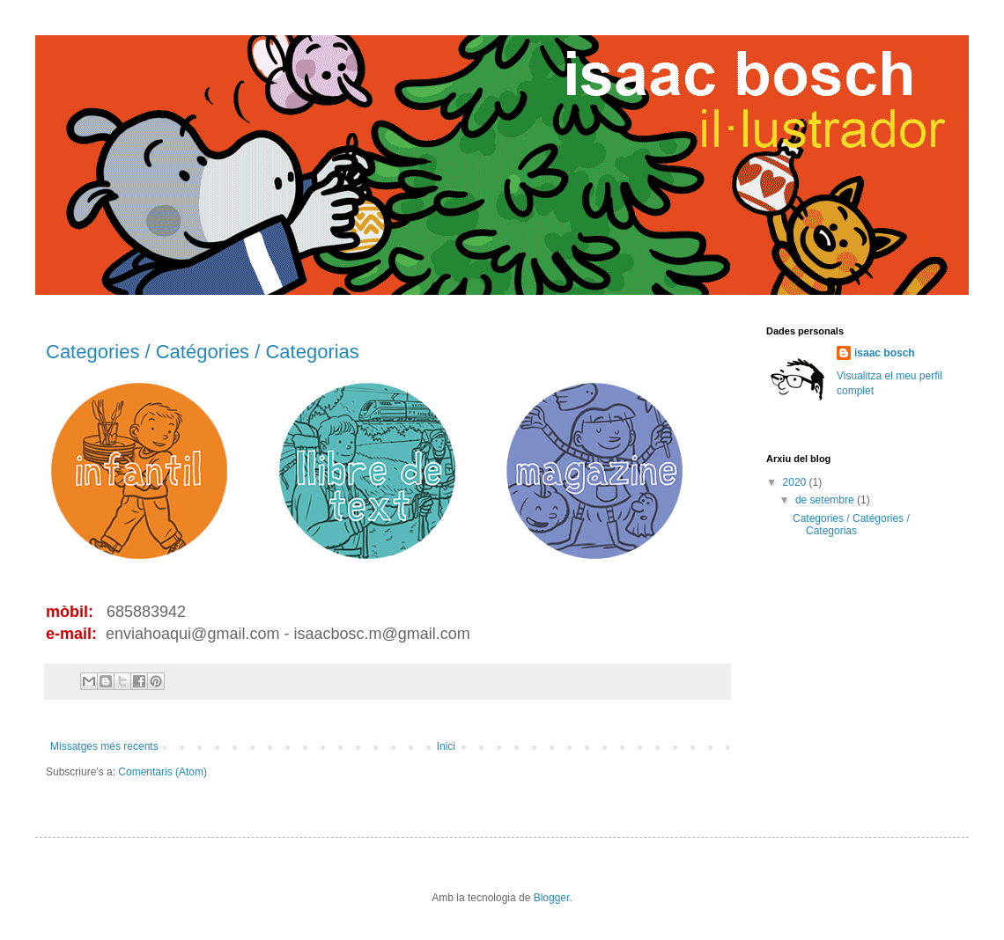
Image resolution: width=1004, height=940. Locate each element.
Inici (446, 746)
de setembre (826, 500)
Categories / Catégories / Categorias (202, 352)
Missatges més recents (104, 746)
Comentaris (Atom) (162, 772)
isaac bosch (884, 353)
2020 (796, 482)
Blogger (552, 898)
